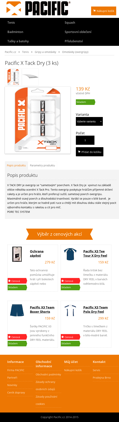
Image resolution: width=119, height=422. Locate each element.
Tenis (11, 22)
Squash (70, 22)
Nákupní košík (103, 11)
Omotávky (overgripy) (75, 52)
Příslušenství (74, 41)
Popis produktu (16, 165)
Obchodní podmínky (48, 374)
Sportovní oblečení (78, 32)
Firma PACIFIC (15, 370)
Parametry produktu (42, 165)
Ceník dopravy (16, 392)
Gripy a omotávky (45, 52)
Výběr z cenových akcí (59, 234)
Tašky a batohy (18, 41)
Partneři (12, 377)
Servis (96, 370)
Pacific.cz (10, 52)
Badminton (15, 32)
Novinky (12, 385)
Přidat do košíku (89, 152)
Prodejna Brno (102, 377)
